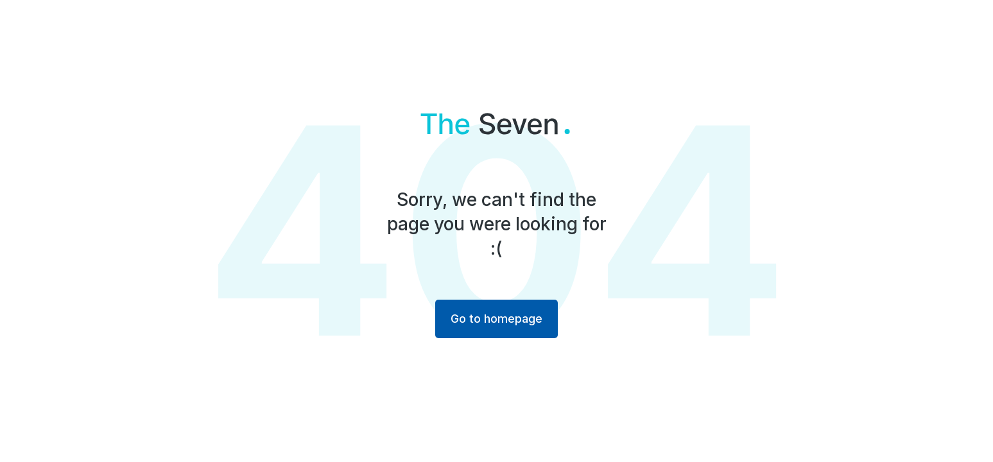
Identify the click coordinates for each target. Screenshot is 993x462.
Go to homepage (496, 318)
